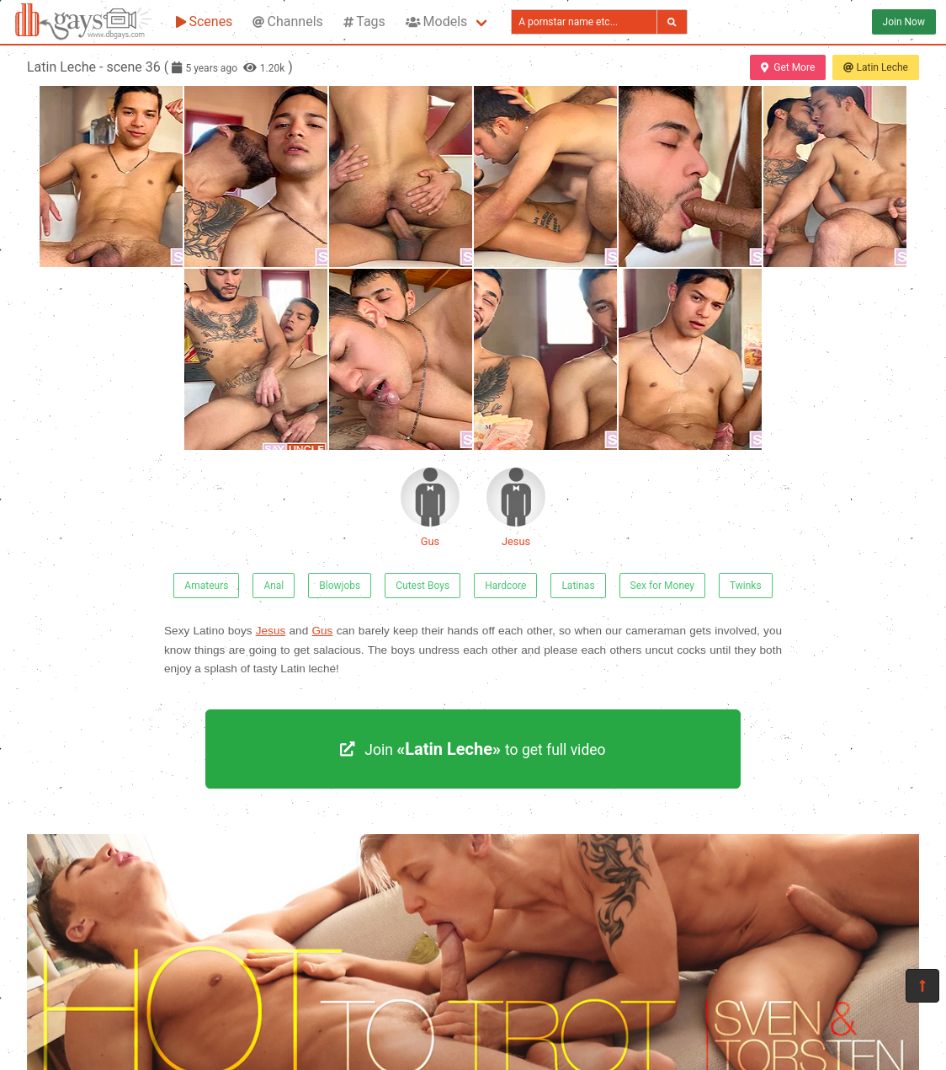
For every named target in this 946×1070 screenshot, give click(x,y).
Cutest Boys (422, 585)
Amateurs (206, 585)
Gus (430, 508)
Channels (287, 21)
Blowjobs (339, 585)
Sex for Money (662, 585)
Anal (273, 585)
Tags (364, 21)
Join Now (904, 22)
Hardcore (505, 585)
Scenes (204, 21)
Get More (788, 67)
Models (436, 21)
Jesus (515, 508)
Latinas (577, 585)
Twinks (746, 585)
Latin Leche (875, 67)
